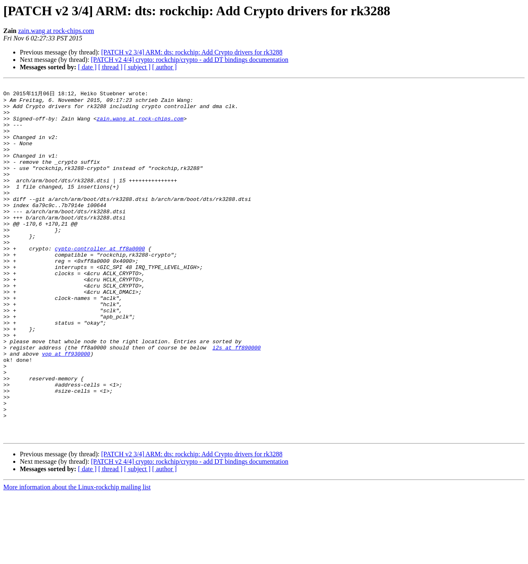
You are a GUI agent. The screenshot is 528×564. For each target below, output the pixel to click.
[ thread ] (110, 67)
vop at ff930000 (66, 407)
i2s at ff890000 (236, 400)
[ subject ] (137, 67)
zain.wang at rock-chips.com (56, 30)
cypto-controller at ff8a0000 (100, 281)
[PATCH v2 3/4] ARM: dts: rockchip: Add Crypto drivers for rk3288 (191, 52)
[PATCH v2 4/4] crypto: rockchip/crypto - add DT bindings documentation (189, 59)
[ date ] (87, 67)
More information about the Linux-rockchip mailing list (77, 556)
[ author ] (164, 67)
